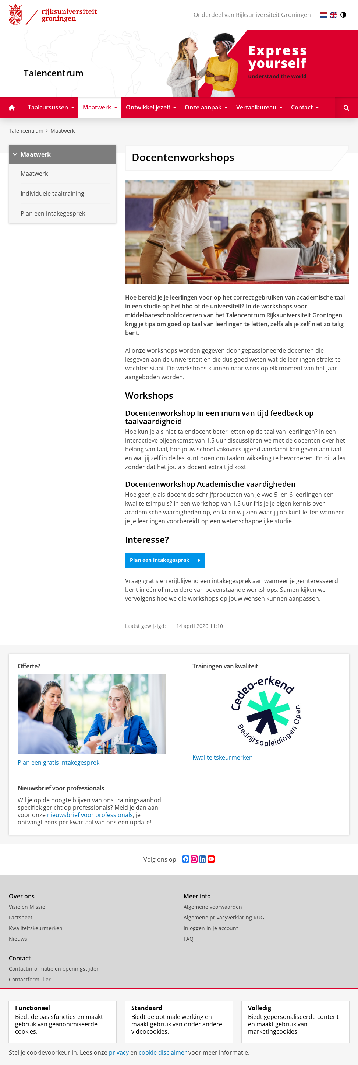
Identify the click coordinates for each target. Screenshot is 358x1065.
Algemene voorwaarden (213, 906)
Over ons (22, 896)
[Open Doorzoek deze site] (346, 107)
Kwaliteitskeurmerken (222, 757)
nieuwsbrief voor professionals (90, 815)
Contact (20, 958)
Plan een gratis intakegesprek (58, 762)
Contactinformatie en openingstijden (54, 968)
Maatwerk (62, 130)
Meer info (197, 896)
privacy (119, 1052)
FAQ (189, 938)
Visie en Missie (27, 906)
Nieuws (18, 938)
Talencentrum (26, 130)
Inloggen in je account (211, 928)
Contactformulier (30, 979)
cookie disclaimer (163, 1052)
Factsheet (20, 917)
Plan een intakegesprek (165, 559)
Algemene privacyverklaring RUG (224, 917)
